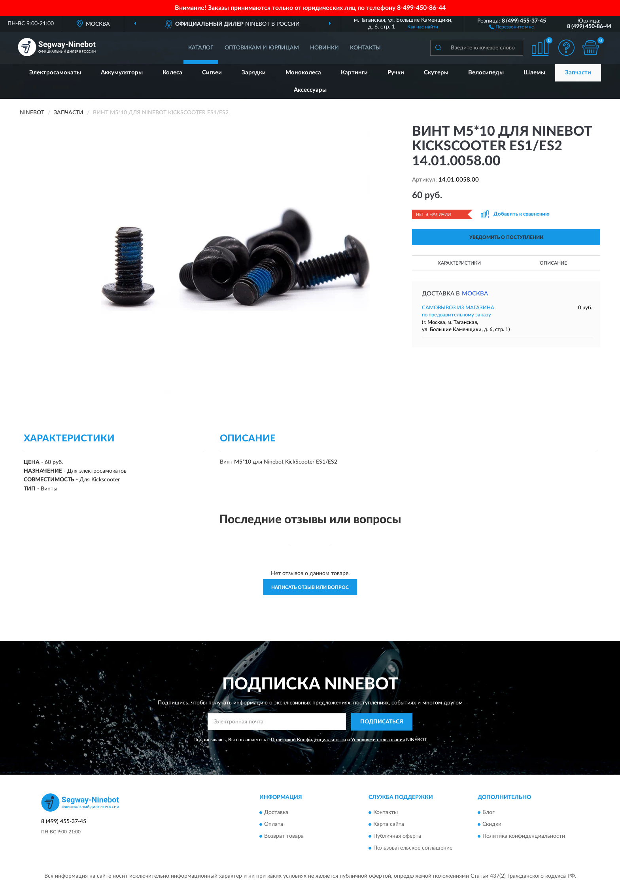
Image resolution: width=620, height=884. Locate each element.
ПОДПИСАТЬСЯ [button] (381, 722)
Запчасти (578, 73)
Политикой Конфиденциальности (308, 739)
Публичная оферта (397, 836)
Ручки (396, 73)
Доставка (276, 813)
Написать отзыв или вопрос (310, 587)
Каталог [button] (201, 48)
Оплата (273, 824)
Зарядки (254, 73)
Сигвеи (212, 73)
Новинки (324, 48)
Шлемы (534, 73)
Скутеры (436, 73)
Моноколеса (303, 73)
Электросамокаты (55, 73)
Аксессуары (310, 90)
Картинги (354, 73)
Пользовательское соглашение (412, 848)
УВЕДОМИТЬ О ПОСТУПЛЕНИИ (506, 237)
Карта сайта (388, 824)
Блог (488, 813)
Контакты (365, 48)
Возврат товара (284, 836)
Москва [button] (475, 294)
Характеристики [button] (459, 263)
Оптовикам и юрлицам (262, 48)
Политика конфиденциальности (523, 836)
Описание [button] (553, 263)
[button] (511, 26)
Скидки (491, 824)
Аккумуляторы (122, 73)
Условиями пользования (378, 739)
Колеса (172, 73)
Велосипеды (486, 73)
